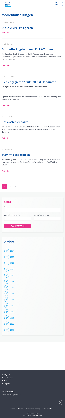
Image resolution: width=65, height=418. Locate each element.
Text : (6, 207)
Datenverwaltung (47, 409)
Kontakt (20, 409)
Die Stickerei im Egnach (17, 28)
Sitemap (12, 409)
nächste (15, 187)
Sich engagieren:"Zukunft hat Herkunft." (29, 82)
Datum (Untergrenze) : (12, 215)
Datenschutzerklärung (33, 409)
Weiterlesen (6, 32)
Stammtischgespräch (16, 155)
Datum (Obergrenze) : (41, 215)
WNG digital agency (36, 415)
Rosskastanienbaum (15, 122)
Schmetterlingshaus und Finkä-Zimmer (28, 49)
